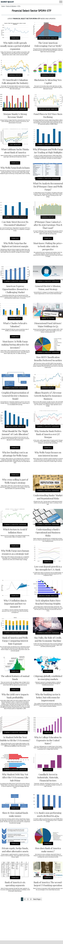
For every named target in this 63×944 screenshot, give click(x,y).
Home (3, 6)
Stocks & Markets (11, 6)
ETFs (19, 6)
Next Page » (37, 899)
